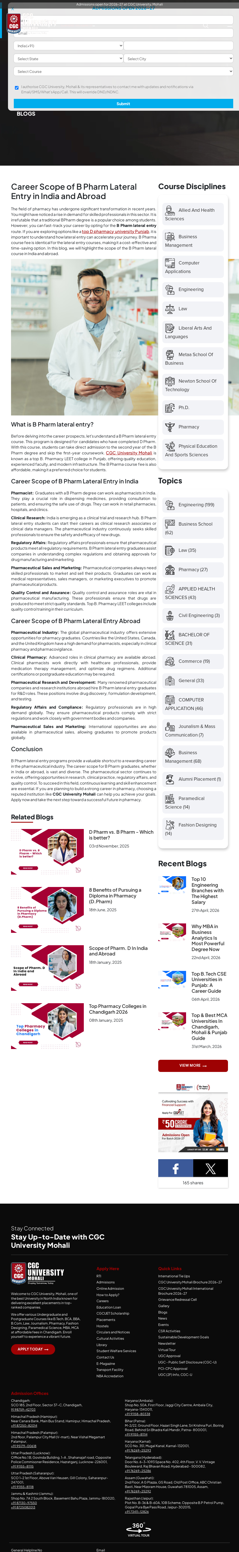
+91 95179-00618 (24, 1451)
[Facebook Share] (175, 1176)
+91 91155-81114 (136, 1440)
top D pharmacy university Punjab (115, 231)
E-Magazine (105, 1370)
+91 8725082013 (24, 1513)
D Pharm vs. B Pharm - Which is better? (121, 835)
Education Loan (108, 1315)
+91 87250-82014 (25, 1431)
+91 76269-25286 (138, 1476)
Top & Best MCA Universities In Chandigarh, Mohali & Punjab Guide (209, 1034)
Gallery (163, 1313)
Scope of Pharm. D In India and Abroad (118, 951)
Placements (105, 1327)
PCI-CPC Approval (172, 1374)
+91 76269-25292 (138, 1497)
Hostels (102, 1333)
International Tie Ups (174, 1284)
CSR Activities (169, 1338)
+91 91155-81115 (22, 1472)
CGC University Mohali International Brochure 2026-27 (185, 1298)
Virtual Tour (167, 1356)
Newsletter (167, 1350)
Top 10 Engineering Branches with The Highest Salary (208, 898)
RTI (98, 1284)
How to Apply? (107, 1303)
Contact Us (105, 1363)
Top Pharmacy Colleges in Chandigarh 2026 (117, 1009)
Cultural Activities (110, 1345)
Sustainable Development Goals (183, 1344)
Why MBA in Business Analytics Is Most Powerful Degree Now (208, 945)
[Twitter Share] (210, 1176)
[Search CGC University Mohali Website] (205, 25)
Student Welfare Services (116, 1357)
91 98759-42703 (24, 1415)
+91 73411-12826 (137, 1517)
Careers (102, 1309)
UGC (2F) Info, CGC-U (175, 1380)
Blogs (162, 1319)
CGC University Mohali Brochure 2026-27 (190, 1290)
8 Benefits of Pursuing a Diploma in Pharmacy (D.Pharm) (115, 895)
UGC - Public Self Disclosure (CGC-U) (187, 1368)
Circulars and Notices (113, 1339)
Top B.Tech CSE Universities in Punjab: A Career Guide (209, 990)
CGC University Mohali (129, 452)
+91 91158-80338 (138, 1419)
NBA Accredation (109, 1382)
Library (101, 1351)
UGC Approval (169, 1362)
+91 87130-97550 (24, 1508)
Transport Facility (109, 1376)
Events (163, 1331)
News (162, 1325)
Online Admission (110, 1296)
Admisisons (105, 1290)
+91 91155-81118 (22, 1492)
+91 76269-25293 (138, 1456)
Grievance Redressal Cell (177, 1307)
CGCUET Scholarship (112, 1321)
